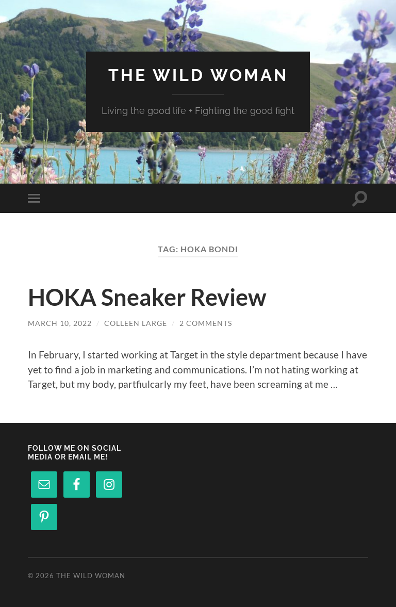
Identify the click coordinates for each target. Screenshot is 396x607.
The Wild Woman (198, 75)
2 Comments (205, 323)
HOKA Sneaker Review (147, 297)
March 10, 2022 (60, 323)
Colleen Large (135, 323)
